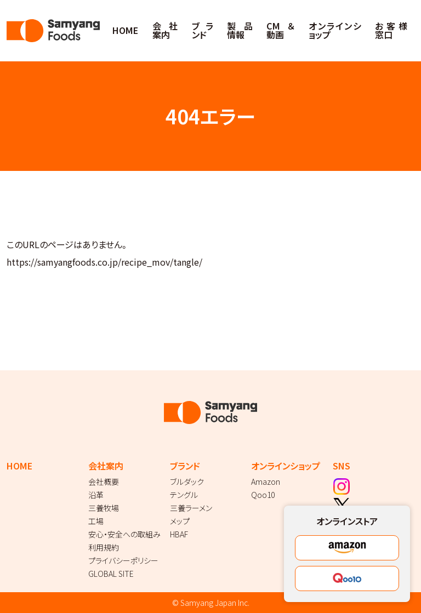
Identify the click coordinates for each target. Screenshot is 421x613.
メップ (180, 520)
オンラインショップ (335, 30)
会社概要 (103, 481)
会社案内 (165, 30)
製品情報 (239, 30)
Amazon (265, 481)
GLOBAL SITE (111, 573)
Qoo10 (263, 494)
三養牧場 (103, 507)
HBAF (179, 534)
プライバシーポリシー (123, 560)
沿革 (96, 494)
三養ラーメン (191, 507)
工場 (96, 520)
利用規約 (103, 547)
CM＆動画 (280, 30)
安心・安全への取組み (124, 534)
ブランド (202, 30)
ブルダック (187, 481)
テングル (184, 494)
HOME (125, 30)
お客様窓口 (391, 30)
